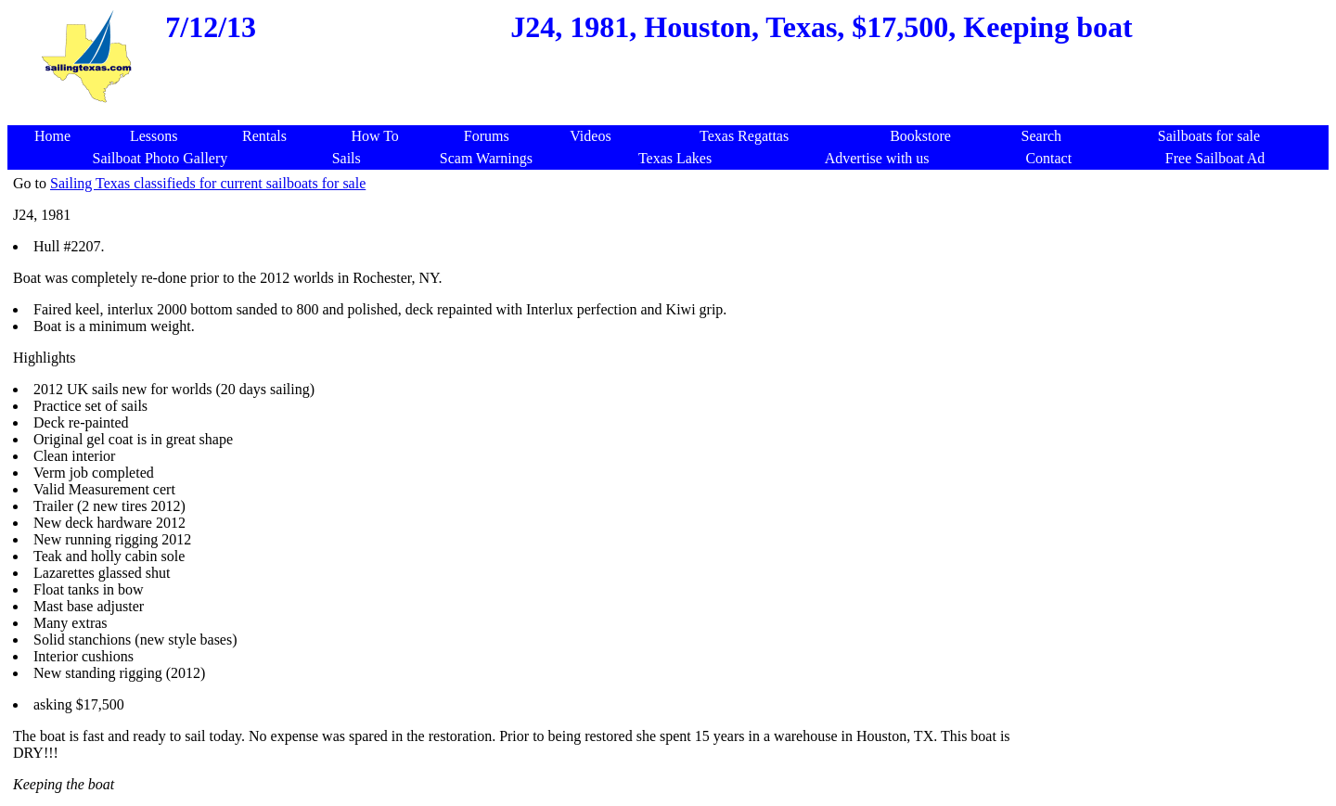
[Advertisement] (672, 115)
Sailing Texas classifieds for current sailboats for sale (208, 183)
